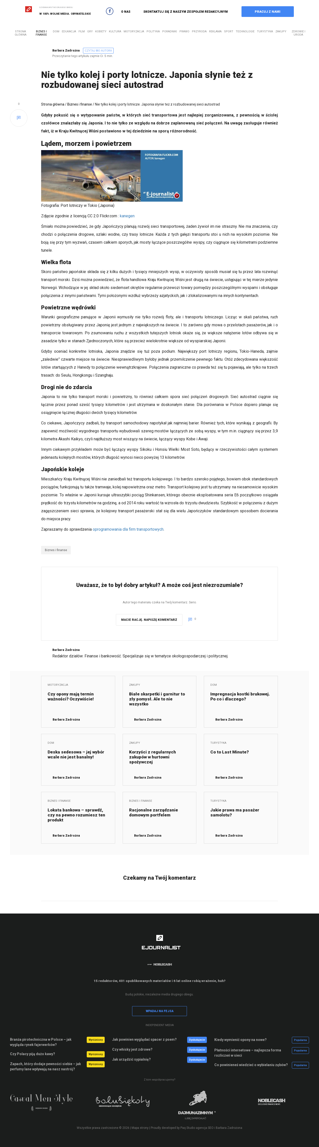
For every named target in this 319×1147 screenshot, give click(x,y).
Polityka (153, 31)
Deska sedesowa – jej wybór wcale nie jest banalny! (76, 754)
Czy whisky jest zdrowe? (132, 1049)
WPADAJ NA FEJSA (159, 1011)
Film (82, 31)
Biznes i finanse (41, 33)
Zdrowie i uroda (298, 33)
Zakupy (280, 31)
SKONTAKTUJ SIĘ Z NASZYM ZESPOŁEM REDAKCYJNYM (185, 11)
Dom (56, 31)
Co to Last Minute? (229, 751)
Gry (90, 31)
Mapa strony (140, 1128)
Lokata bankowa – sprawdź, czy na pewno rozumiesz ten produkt (76, 814)
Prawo (184, 31)
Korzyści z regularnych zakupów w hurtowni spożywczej (152, 756)
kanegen (127, 216)
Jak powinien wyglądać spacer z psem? (144, 1039)
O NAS (125, 11)
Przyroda (199, 31)
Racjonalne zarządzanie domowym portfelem (153, 812)
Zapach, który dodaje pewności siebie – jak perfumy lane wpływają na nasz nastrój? (45, 1066)
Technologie (245, 31)
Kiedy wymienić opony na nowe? (240, 1040)
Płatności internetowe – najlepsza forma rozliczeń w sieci (247, 1052)
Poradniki (169, 31)
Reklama (215, 31)
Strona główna (20, 33)
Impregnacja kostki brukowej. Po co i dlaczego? (240, 696)
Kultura (115, 31)
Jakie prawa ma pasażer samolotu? (234, 812)
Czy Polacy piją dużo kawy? (32, 1054)
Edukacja (69, 31)
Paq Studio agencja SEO (197, 1128)
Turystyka (265, 31)
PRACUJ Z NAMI (267, 11)
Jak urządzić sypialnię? (131, 1059)
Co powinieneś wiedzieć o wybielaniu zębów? (251, 1065)
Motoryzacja (134, 31)
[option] (47, 1105)
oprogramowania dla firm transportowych (128, 529)
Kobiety (100, 31)
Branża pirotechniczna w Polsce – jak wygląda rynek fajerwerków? (41, 1042)
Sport (228, 31)
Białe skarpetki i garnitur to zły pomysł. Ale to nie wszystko (157, 698)
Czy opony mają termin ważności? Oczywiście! (71, 696)
